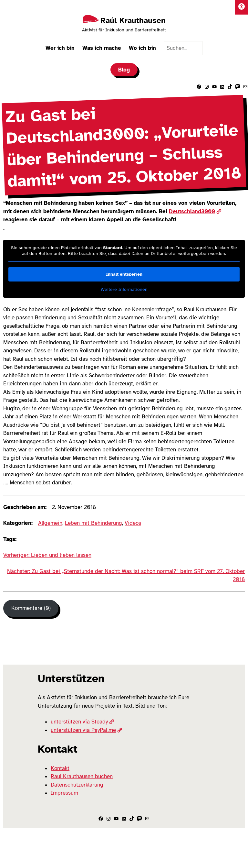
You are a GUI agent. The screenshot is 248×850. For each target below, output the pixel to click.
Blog (124, 69)
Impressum (64, 792)
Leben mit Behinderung (93, 523)
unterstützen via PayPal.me (86, 730)
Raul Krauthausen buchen (82, 776)
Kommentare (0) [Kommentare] (31, 608)
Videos (133, 523)
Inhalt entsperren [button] (124, 274)
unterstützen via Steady (82, 721)
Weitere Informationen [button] (124, 289)
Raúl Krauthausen (133, 20)
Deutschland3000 (195, 211)
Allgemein (50, 523)
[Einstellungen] (241, 7)
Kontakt (60, 768)
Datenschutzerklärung (77, 784)
